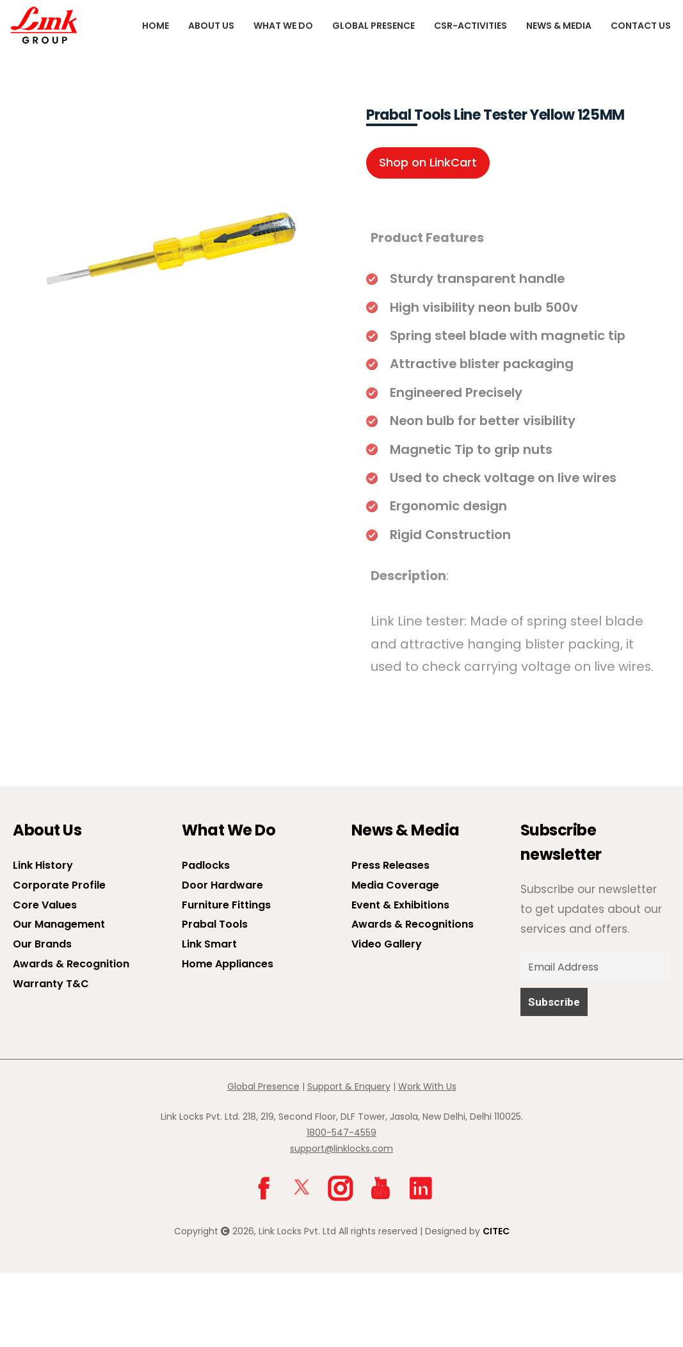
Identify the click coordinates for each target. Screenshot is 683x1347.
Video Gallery (386, 944)
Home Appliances (227, 963)
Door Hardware (222, 885)
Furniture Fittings (226, 905)
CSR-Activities (470, 25)
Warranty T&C (51, 983)
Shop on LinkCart (428, 162)
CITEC (496, 1231)
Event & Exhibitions (400, 905)
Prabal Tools (215, 924)
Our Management (59, 924)
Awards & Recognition (71, 963)
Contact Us (641, 25)
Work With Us (427, 1086)
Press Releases (390, 865)
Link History (43, 865)
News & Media (558, 25)
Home (155, 25)
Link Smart (209, 944)
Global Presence (373, 25)
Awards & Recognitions (412, 924)
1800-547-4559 (341, 1132)
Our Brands (42, 944)
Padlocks (206, 865)
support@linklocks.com (341, 1148)
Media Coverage (395, 885)
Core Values (45, 905)
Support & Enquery (348, 1086)
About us (211, 25)
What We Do (283, 25)
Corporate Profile (59, 885)
